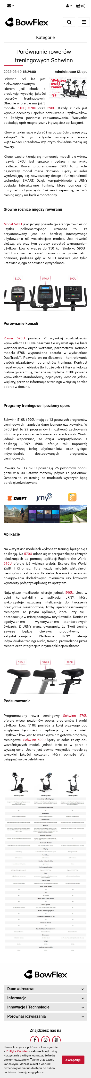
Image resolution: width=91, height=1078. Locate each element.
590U (51, 108)
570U (32, 108)
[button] (80, 6)
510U (21, 108)
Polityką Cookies (17, 1051)
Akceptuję (73, 1060)
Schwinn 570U (75, 716)
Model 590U (13, 224)
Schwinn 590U (34, 740)
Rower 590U (14, 338)
